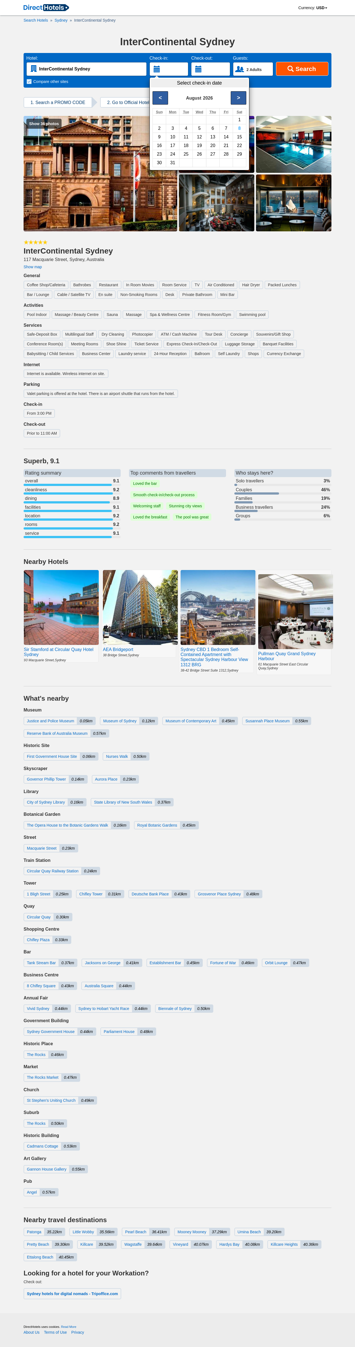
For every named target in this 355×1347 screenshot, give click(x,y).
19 (199, 145)
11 (186, 137)
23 (159, 154)
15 (239, 137)
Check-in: (158, 58)
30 (159, 162)
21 (226, 145)
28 (226, 154)
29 (239, 154)
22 (239, 145)
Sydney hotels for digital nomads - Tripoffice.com (72, 1294)
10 (172, 137)
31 (172, 162)
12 (199, 137)
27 (212, 154)
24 (172, 154)
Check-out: (201, 58)
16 (159, 145)
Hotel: (32, 58)
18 (186, 145)
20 (212, 145)
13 (212, 137)
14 (226, 137)
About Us (32, 1332)
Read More (68, 1326)
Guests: (240, 58)
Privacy (77, 1332)
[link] (46, 8)
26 (199, 154)
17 (172, 145)
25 (186, 154)
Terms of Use (55, 1332)
